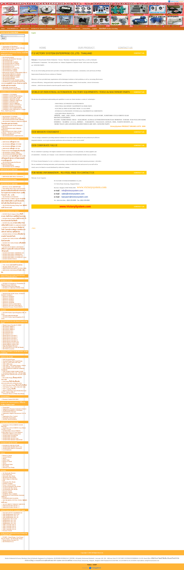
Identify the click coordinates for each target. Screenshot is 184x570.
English (94, 28)
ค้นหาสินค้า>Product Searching (108, 28)
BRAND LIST (25, 28)
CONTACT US (75, 28)
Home (3, 28)
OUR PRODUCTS (12, 28)
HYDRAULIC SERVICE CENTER (41, 28)
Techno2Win (86, 28)
